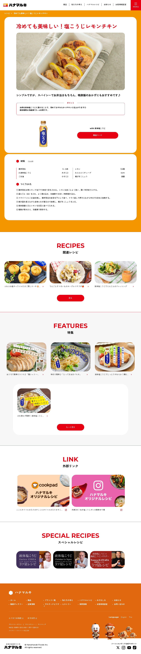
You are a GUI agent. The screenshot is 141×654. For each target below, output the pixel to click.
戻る (70, 298)
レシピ (7, 13)
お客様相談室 (120, 5)
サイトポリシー (30, 624)
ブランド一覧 (50, 600)
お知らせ (107, 5)
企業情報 (31, 604)
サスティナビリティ (51, 605)
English (124, 617)
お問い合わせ (119, 604)
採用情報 (83, 604)
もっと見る (70, 427)
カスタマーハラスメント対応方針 (19, 630)
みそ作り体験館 (15, 618)
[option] (26, 359)
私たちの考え (76, 5)
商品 (65, 5)
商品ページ (97, 135)
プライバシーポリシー (15, 624)
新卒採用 (31, 618)
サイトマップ (42, 624)
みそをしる (101, 600)
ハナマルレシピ (93, 5)
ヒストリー (66, 604)
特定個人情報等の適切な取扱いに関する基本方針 (24, 627)
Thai (130, 617)
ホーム (13, 600)
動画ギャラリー (16, 604)
